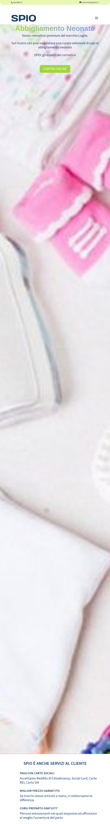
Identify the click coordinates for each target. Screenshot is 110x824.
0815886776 (17, 2)
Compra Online (55, 69)
